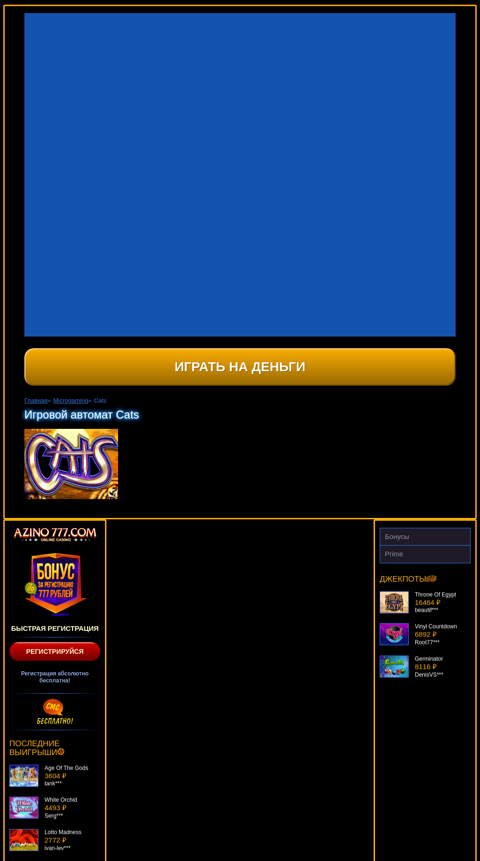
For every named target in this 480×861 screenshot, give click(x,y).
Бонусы (397, 536)
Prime (394, 554)
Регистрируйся (55, 651)
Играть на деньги (239, 366)
